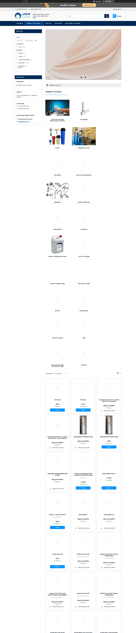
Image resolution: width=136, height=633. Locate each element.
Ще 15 (20, 67)
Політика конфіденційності (81, 630)
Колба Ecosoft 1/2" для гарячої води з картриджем (57, 512)
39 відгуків (98, 1)
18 (118, 614)
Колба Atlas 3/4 (57, 473)
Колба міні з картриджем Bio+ (109, 551)
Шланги (83, 283)
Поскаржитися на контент (66, 630)
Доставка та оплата (72, 23)
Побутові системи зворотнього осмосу (57, 120)
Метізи (109, 229)
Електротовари (83, 256)
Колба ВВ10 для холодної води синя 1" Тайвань (83, 551)
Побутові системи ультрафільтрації (57, 284)
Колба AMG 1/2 (109, 433)
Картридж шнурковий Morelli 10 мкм (57, 392)
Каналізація (57, 256)
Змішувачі (57, 175)
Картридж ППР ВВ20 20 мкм (83, 355)
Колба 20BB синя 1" (109, 392)
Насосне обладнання (109, 148)
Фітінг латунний (109, 202)
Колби (109, 119)
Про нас (48, 23)
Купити (57, 328)
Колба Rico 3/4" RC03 (57, 551)
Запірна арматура (83, 175)
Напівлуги (57, 202)
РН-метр (83, 318)
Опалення (83, 148)
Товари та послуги (33, 23)
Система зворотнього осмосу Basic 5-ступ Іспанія (109, 319)
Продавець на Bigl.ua (68, 628)
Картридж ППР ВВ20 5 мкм (109, 355)
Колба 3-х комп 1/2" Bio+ (57, 433)
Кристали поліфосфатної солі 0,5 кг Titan (57, 593)
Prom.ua (77, 627)
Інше (109, 256)
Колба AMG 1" (83, 433)
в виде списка (120, 292)
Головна (19, 23)
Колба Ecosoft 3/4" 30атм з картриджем (109, 512)
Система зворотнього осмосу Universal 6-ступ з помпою (57, 356)
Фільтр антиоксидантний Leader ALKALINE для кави (83, 392)
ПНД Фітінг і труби (83, 229)
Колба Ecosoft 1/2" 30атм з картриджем (109, 473)
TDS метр (57, 318)
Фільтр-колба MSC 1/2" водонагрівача (109, 593)
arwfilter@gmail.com (24, 121)
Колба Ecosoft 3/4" (83, 512)
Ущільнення (109, 175)
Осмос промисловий (57, 229)
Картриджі (83, 119)
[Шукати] (106, 16)
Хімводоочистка (57, 148)
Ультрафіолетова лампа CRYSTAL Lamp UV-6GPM (83, 593)
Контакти (58, 23)
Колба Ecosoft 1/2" (83, 473)
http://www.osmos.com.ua (25, 119)
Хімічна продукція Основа (83, 202)
